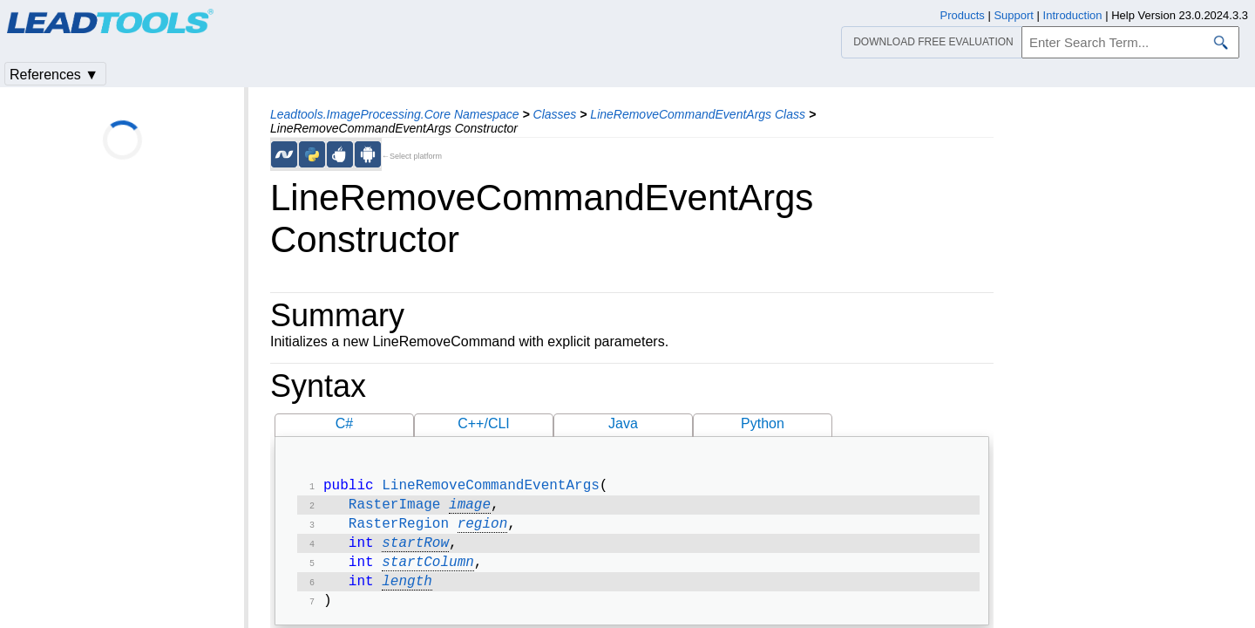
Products (962, 15)
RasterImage (395, 508)
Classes (555, 114)
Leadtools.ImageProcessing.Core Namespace (394, 114)
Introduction (1072, 15)
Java (623, 423)
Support (1014, 15)
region (483, 529)
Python (762, 423)
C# (344, 423)
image (470, 508)
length (407, 592)
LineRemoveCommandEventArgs (491, 487)
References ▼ (54, 74)
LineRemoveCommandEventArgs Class (697, 114)
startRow (415, 550)
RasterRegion (399, 529)
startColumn (428, 571)
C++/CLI (484, 423)
